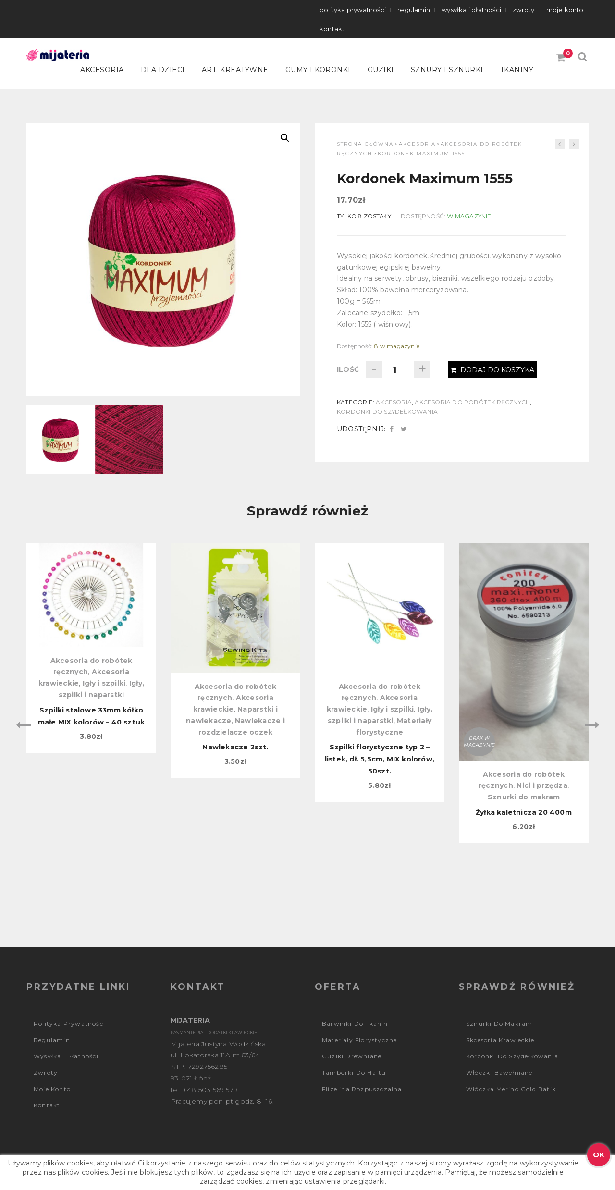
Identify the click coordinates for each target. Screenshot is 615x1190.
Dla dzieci (163, 69)
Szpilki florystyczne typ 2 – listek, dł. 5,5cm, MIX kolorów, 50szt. (379, 759)
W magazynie (469, 216)
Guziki (381, 69)
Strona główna (365, 144)
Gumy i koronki (318, 69)
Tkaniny (517, 69)
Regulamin (413, 9)
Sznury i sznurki (447, 69)
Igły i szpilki (104, 683)
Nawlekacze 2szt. (235, 747)
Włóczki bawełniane (499, 1072)
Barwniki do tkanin (355, 1023)
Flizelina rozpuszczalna (362, 1088)
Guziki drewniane (351, 1056)
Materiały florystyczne (359, 1039)
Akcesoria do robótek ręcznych (472, 401)
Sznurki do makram (524, 797)
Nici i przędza (542, 785)
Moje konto (565, 9)
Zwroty (523, 9)
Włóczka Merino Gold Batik (511, 1088)
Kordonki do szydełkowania (387, 411)
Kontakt (332, 29)
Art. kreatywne (235, 69)
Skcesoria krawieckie (500, 1039)
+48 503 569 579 (210, 1089)
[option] (91, 648)
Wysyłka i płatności (471, 9)
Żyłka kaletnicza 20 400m (524, 812)
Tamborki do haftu (354, 1072)
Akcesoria (102, 69)
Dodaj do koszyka (492, 370)
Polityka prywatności (353, 9)
